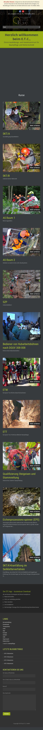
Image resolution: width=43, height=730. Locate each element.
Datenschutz (6, 641)
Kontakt (5, 632)
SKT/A (6, 133)
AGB (4, 637)
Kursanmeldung (7, 622)
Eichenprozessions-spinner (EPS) (21, 519)
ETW (5, 389)
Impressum (6, 639)
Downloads (6, 624)
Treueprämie (6, 626)
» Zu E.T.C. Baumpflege (9, 643)
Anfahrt (5, 635)
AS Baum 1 (9, 217)
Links (4, 628)
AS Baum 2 (9, 260)
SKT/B (6, 175)
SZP (5, 302)
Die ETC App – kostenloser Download (16, 591)
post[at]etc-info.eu (16, 14)
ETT (5, 431)
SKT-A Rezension (8, 653)
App (4, 630)
